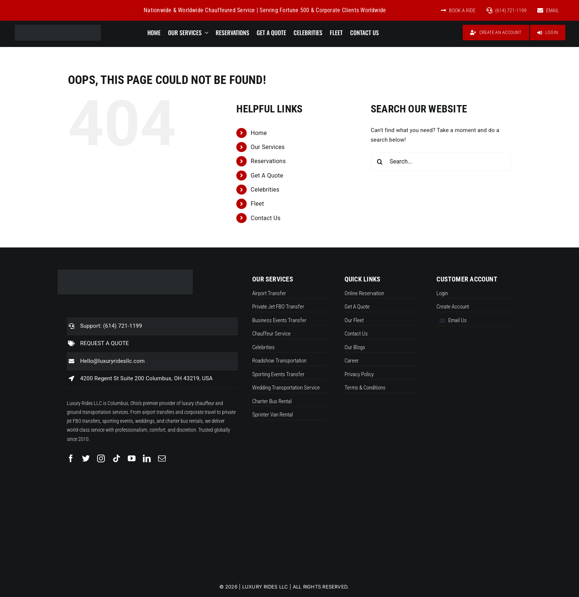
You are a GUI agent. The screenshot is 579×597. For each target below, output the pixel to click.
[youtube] (132, 458)
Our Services (268, 147)
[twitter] (86, 458)
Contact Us (266, 218)
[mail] (162, 458)
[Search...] (441, 161)
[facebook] (71, 458)
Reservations (268, 161)
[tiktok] (116, 458)
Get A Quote (267, 175)
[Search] (380, 161)
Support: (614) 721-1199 (111, 326)
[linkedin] (147, 458)
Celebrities (265, 189)
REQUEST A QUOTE (104, 343)
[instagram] (101, 458)
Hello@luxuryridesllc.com (112, 361)
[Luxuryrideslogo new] (58, 27)
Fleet (257, 203)
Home (259, 132)
